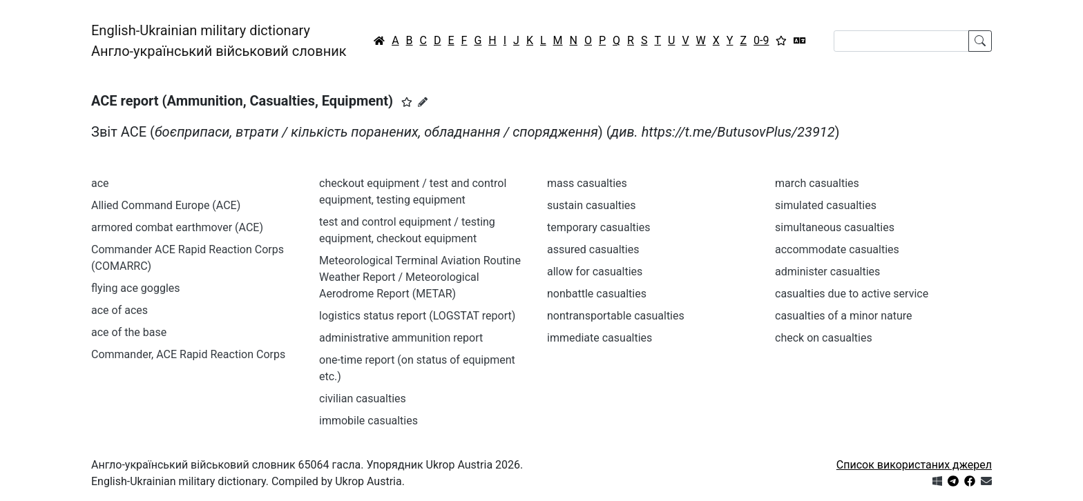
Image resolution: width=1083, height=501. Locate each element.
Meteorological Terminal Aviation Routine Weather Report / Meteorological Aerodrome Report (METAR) (420, 277)
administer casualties (827, 271)
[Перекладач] (799, 41)
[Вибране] (781, 41)
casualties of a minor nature (843, 315)
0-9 (761, 40)
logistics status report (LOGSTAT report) (417, 315)
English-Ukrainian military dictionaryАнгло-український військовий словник (219, 40)
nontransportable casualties (615, 315)
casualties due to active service (851, 293)
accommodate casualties (837, 249)
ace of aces (119, 310)
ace (100, 183)
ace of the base (128, 332)
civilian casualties (362, 398)
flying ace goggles (135, 288)
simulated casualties (825, 205)
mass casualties (587, 183)
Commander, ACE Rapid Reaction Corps (188, 354)
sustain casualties (591, 205)
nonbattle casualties (596, 293)
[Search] (901, 41)
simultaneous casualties (834, 227)
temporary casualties (598, 227)
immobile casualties (368, 420)
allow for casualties (594, 271)
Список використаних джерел (914, 464)
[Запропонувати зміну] (423, 102)
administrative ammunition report (401, 337)
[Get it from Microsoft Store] (937, 481)
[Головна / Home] (379, 41)
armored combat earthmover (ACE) (177, 227)
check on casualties (823, 337)
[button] (406, 102)
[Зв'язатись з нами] (986, 481)
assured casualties (593, 249)
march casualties (817, 183)
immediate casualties (599, 337)
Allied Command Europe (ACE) (165, 205)
